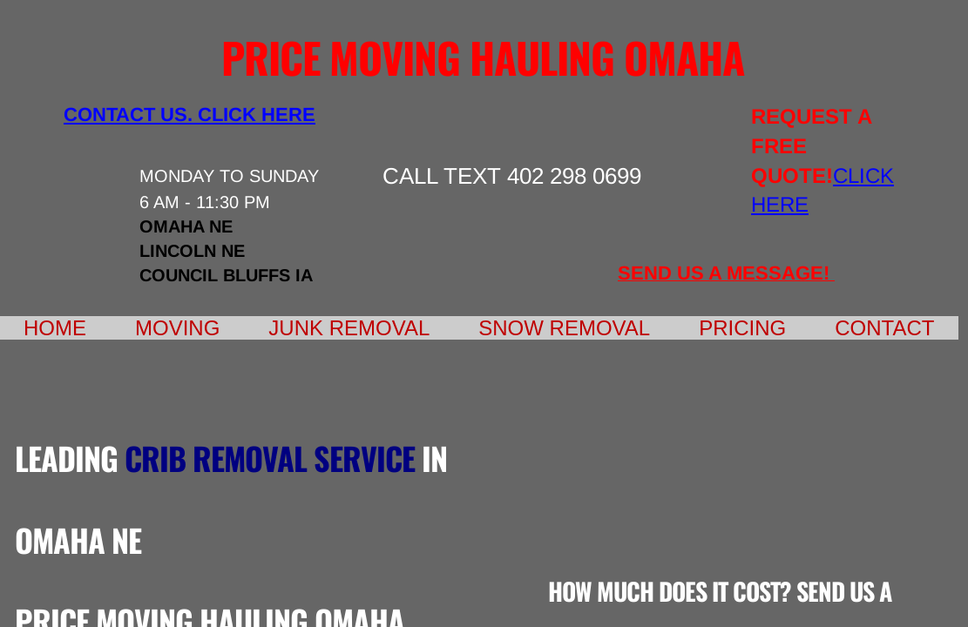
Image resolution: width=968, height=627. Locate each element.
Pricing (742, 328)
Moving (177, 328)
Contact (884, 328)
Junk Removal (349, 328)
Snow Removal (564, 328)
